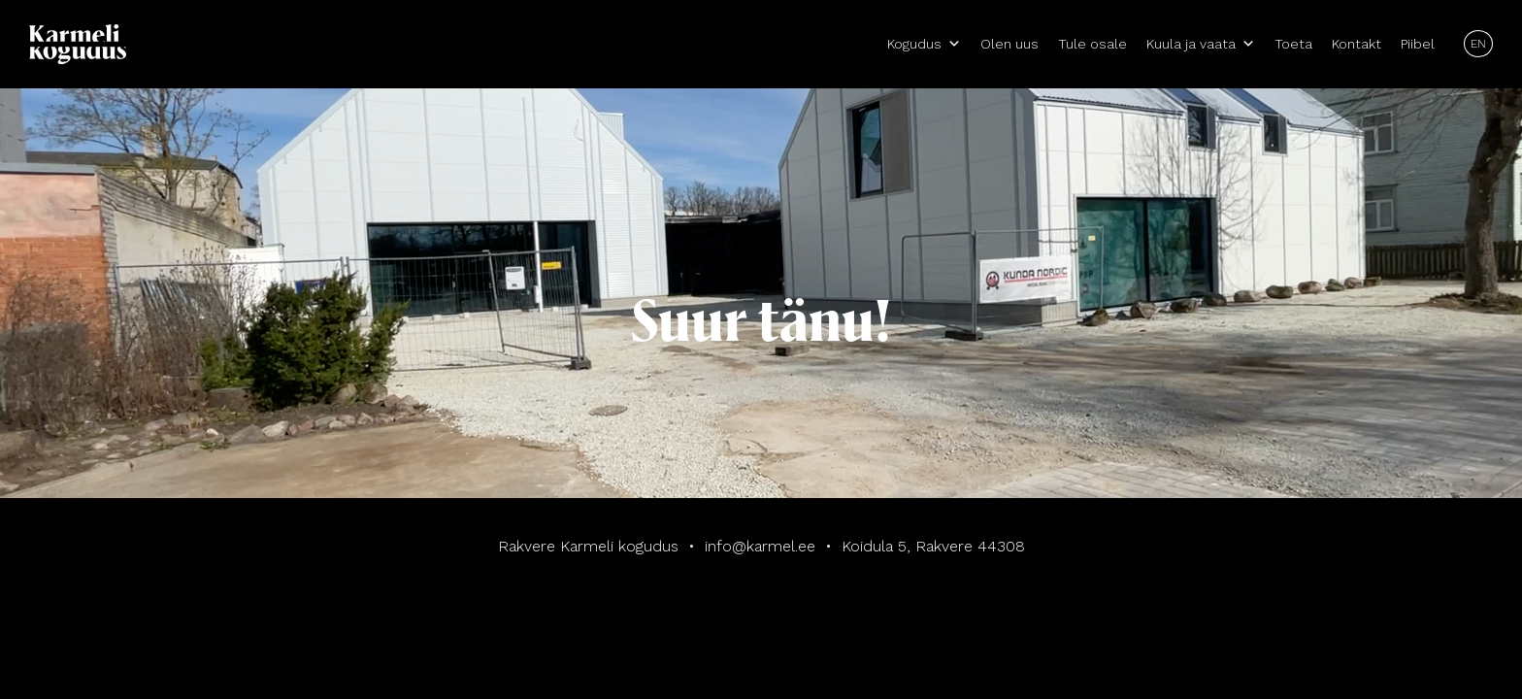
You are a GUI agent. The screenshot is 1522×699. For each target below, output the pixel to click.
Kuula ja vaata (1200, 43)
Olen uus (1009, 43)
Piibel (1418, 43)
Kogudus (924, 43)
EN (1478, 43)
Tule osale (1092, 43)
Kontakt (1356, 43)
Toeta (1293, 43)
